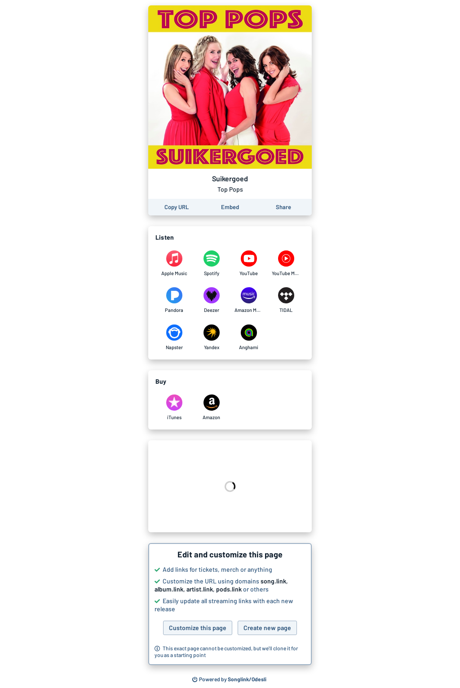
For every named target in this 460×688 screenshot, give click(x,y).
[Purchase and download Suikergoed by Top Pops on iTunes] (174, 407)
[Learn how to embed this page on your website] (230, 207)
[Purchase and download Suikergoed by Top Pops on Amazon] (211, 407)
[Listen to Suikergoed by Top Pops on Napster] (174, 337)
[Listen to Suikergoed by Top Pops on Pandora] (174, 300)
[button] (230, 604)
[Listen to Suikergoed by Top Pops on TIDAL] (286, 300)
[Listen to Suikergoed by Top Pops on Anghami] (248, 337)
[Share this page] (283, 207)
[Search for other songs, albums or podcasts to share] (229, 679)
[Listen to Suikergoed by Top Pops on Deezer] (211, 300)
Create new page (267, 627)
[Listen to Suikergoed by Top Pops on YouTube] (248, 263)
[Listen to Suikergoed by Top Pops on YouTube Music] (286, 263)
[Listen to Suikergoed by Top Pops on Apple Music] (174, 263)
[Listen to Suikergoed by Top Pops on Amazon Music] (248, 300)
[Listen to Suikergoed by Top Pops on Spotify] (211, 263)
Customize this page (197, 627)
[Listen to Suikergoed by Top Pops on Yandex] (211, 337)
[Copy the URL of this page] (176, 207)
